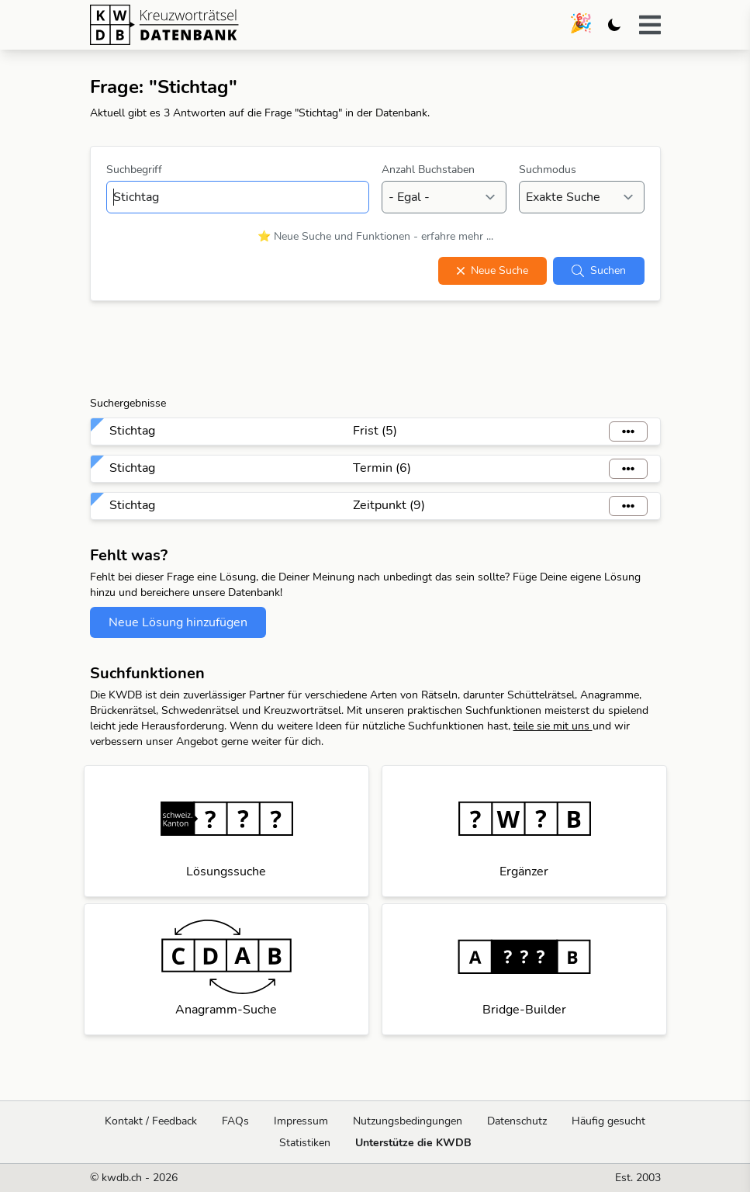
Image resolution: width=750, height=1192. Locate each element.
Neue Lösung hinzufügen (178, 622)
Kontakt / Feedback (151, 1121)
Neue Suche (492, 270)
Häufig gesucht (608, 1121)
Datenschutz (517, 1121)
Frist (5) (375, 430)
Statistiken (304, 1142)
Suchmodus (547, 169)
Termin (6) (382, 467)
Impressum (301, 1121)
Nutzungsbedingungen (407, 1121)
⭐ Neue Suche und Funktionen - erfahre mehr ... (375, 236)
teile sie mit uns (553, 726)
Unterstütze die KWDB (413, 1142)
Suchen (599, 270)
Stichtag (132, 430)
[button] (650, 24)
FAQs (235, 1121)
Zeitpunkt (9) (389, 505)
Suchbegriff (134, 169)
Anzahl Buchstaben (428, 169)
